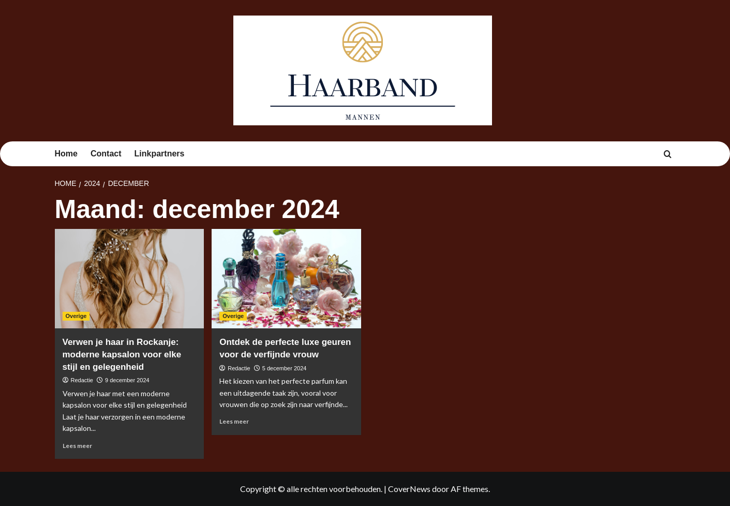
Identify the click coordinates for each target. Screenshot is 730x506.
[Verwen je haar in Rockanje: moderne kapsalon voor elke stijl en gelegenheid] (129, 279)
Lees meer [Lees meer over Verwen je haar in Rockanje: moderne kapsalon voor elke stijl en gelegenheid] (77, 446)
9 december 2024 (127, 380)
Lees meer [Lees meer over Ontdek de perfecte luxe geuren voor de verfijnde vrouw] (234, 421)
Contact (106, 153)
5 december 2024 (284, 368)
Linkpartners (160, 153)
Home (66, 153)
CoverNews (409, 489)
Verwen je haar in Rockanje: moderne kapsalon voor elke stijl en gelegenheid (122, 354)
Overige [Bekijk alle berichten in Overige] (76, 316)
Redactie (82, 380)
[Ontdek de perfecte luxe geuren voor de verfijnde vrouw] (286, 279)
